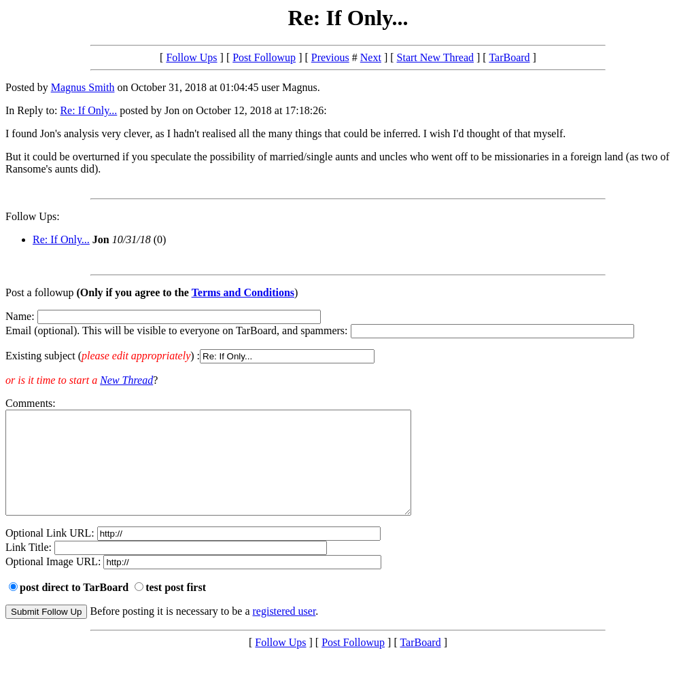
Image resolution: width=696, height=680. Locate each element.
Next (370, 57)
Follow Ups (191, 57)
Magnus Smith (83, 87)
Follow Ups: (32, 216)
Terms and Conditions (243, 292)
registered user (284, 631)
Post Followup (264, 57)
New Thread (126, 380)
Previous (330, 57)
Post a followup (39, 292)
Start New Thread (435, 57)
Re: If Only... (88, 110)
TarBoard (509, 57)
